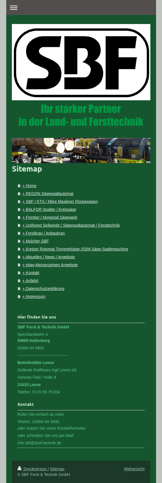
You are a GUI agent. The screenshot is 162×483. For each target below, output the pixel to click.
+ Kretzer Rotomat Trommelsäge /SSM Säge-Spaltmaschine (75, 249)
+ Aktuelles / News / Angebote (48, 257)
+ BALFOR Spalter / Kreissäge (49, 209)
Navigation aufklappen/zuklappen (81, 7)
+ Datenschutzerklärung (43, 288)
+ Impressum (33, 296)
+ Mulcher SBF (35, 241)
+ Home (29, 185)
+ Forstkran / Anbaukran (43, 233)
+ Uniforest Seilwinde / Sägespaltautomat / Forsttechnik (71, 225)
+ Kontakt (30, 272)
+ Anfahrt (30, 280)
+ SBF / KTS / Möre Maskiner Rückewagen (60, 201)
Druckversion (33, 469)
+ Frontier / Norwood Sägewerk (49, 217)
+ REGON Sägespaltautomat (47, 193)
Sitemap (57, 469)
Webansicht (134, 469)
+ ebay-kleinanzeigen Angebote (50, 265)
